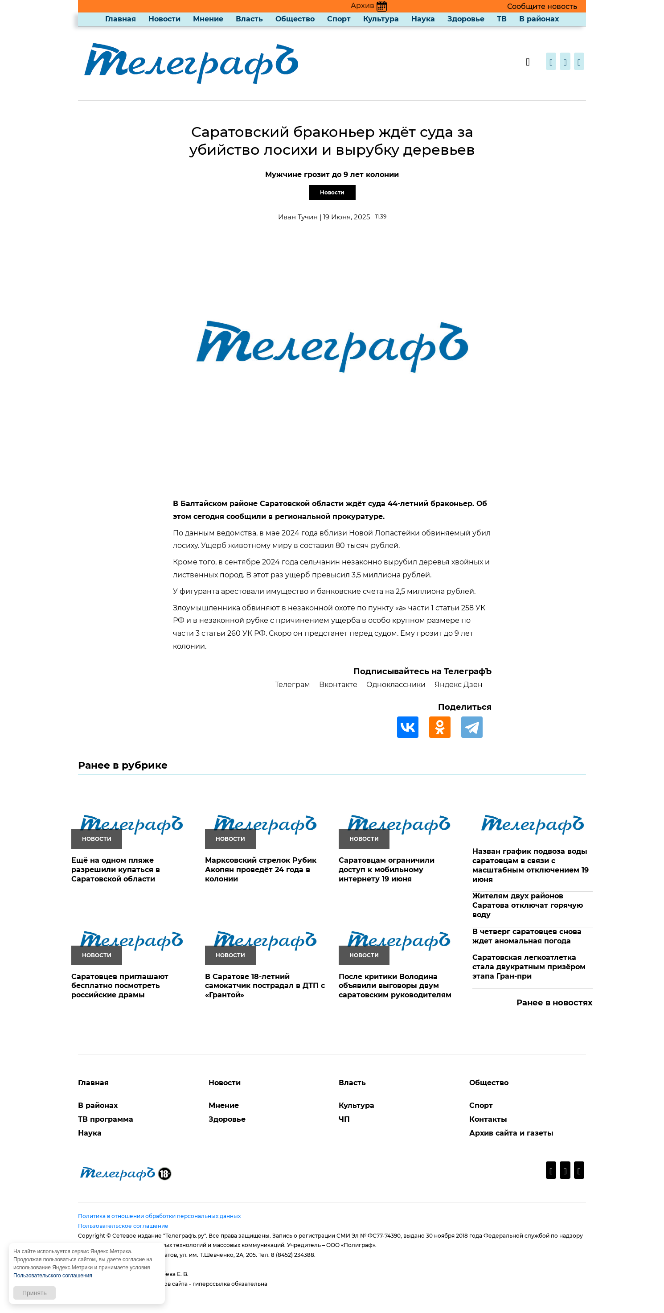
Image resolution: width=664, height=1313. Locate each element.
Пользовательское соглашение (123, 1225)
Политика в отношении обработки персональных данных (159, 1216)
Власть (249, 19)
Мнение (208, 19)
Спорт (339, 19)
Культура (381, 19)
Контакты (488, 1119)
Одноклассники (396, 684)
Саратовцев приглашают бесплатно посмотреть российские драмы (119, 986)
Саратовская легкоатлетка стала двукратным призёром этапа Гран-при (529, 966)
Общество (295, 19)
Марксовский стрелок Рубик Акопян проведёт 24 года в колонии (260, 869)
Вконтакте (338, 684)
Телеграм (292, 684)
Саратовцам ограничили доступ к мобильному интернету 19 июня (386, 869)
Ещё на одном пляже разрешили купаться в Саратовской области (115, 869)
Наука (423, 19)
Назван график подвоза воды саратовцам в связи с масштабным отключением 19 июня (530, 865)
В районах (539, 19)
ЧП (344, 1119)
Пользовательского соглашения (52, 1275)
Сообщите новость (542, 6)
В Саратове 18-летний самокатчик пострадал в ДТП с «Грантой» (265, 986)
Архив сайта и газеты (511, 1133)
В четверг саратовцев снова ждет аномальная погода (527, 936)
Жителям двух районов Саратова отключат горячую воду (527, 905)
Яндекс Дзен (458, 684)
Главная (120, 19)
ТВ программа (105, 1119)
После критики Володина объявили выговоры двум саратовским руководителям (395, 986)
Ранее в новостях (554, 1003)
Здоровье (465, 19)
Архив (369, 5)
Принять (34, 1293)
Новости (164, 19)
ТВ (502, 19)
